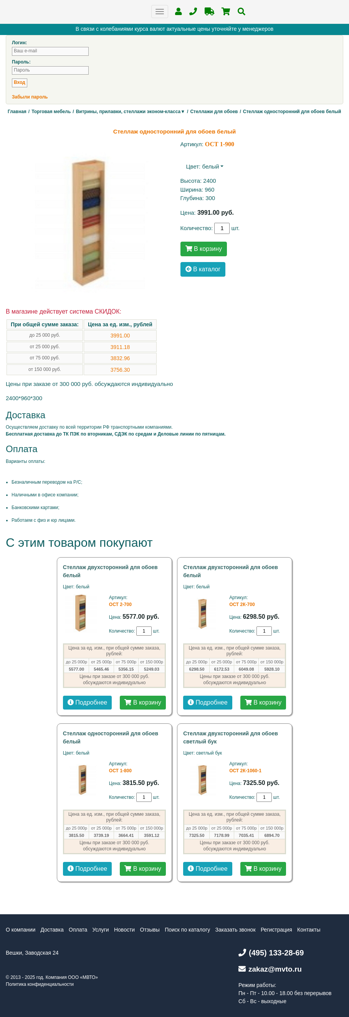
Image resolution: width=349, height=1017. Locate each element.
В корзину (203, 248)
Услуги (101, 930)
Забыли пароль (30, 97)
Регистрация (276, 930)
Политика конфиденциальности (40, 984)
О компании (20, 930)
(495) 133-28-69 (271, 953)
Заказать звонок (235, 930)
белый (210, 166)
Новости (124, 930)
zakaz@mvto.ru (270, 969)
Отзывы (150, 930)
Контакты (308, 930)
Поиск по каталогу (187, 930)
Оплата (78, 930)
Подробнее (87, 702)
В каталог (203, 269)
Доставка (52, 930)
